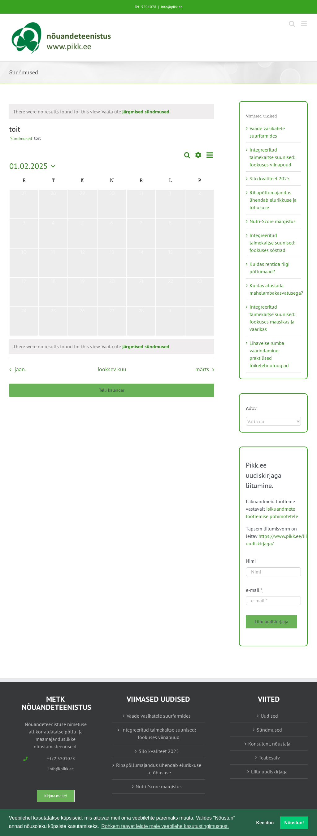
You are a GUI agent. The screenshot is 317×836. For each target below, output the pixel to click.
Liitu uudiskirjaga (269, 771)
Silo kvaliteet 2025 (270, 178)
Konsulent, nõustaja (269, 744)
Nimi (251, 561)
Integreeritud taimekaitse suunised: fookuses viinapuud (272, 157)
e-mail (254, 590)
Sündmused (21, 138)
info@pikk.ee (171, 6)
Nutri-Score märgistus (273, 221)
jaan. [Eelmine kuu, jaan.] (20, 369)
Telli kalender (111, 390)
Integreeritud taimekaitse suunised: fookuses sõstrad (272, 242)
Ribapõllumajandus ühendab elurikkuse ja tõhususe (273, 199)
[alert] (91, 111)
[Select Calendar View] (209, 155)
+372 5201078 (61, 758)
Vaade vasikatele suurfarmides (159, 716)
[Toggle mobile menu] (304, 23)
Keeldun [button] (265, 822)
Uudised (269, 716)
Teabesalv (269, 758)
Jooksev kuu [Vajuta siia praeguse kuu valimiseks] (112, 369)
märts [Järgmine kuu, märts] (202, 369)
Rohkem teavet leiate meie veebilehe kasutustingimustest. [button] (165, 826)
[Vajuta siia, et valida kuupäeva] (34, 166)
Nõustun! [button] (294, 822)
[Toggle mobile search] (292, 23)
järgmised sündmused (145, 111)
